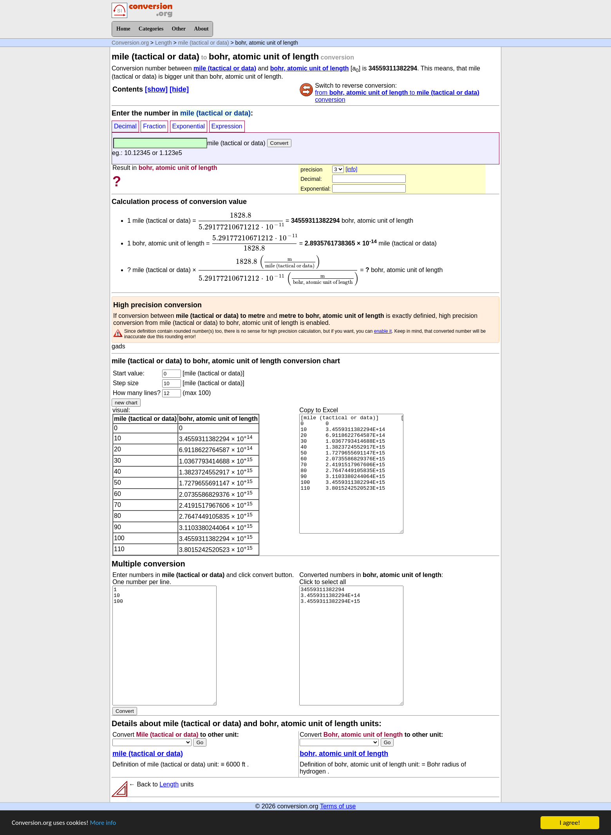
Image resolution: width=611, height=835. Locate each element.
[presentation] (241, 221)
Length (163, 43)
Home (123, 29)
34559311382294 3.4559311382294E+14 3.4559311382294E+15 (351, 645)
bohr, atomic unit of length (309, 68)
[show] (156, 89)
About (201, 29)
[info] (351, 169)
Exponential (188, 126)
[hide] (179, 89)
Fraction (154, 126)
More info (104, 826)
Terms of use (338, 806)
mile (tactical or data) (203, 43)
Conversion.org (130, 43)
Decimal (125, 126)
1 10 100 (164, 645)
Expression (227, 126)
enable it (383, 331)
